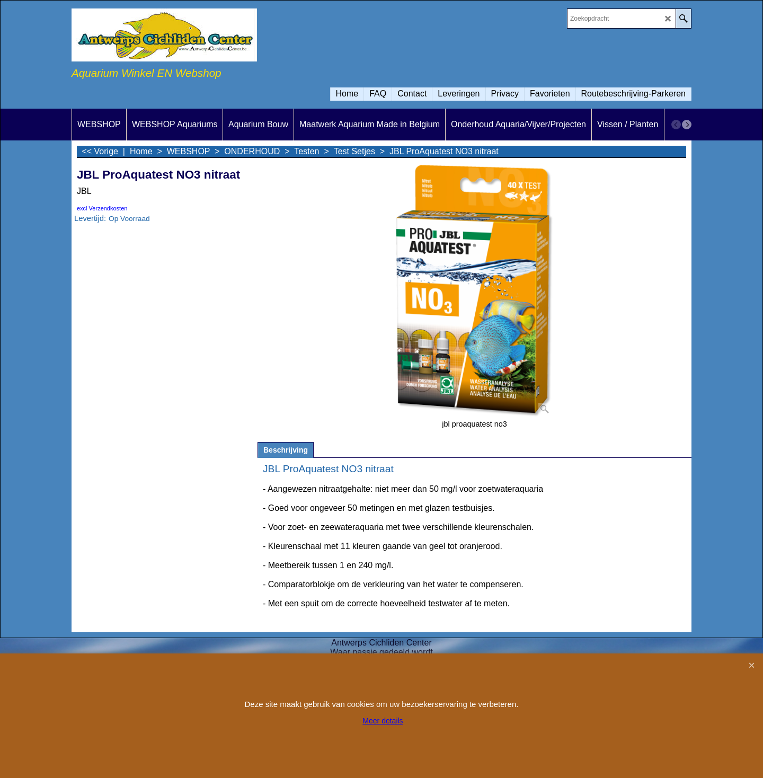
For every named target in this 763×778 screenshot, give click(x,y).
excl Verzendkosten (102, 208)
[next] (686, 124)
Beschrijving (285, 450)
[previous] (676, 124)
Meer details (382, 721)
